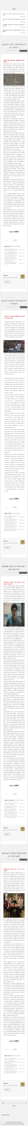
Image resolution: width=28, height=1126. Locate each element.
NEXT (13, 1105)
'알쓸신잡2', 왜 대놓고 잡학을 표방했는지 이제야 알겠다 (14, 31)
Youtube (18, 1124)
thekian (5, 275)
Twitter (11, 1124)
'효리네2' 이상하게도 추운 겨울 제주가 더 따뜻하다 (14, 20)
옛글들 (5, 246)
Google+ (22, 1124)
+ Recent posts (5, 1115)
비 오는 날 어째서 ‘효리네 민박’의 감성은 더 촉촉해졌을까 (10, 263)
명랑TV (9, 246)
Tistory (12, 1122)
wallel (20, 1122)
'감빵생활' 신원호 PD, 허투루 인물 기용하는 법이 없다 (13, 25)
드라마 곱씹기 (11, 800)
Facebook (15, 1124)
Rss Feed (6, 1124)
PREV (2, 1103)
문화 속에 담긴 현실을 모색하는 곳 (10, 278)
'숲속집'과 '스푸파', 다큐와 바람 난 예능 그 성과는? (14, 14)
